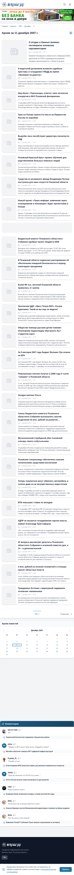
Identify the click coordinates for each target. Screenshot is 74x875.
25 (17, 651)
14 (47, 645)
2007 (20, 26)
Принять (65, 869)
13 (37, 645)
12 (27, 645)
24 (7, 651)
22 (57, 648)
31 (7, 654)
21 (47, 648)
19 (27, 648)
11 (17, 645)
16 (67, 645)
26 (27, 651)
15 (57, 645)
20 (37, 648)
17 (7, 648)
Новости (13, 26)
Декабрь (27, 26)
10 (7, 645)
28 (47, 651)
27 (37, 651)
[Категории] (71, 33)
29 (57, 651)
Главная (5, 26)
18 (17, 648)
